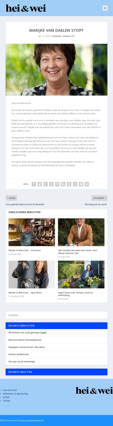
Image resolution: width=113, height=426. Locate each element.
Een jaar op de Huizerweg (22, 361)
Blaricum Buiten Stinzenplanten (25, 339)
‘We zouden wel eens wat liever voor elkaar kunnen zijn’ (77, 251)
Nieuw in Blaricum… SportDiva (25, 292)
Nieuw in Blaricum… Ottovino (25, 250)
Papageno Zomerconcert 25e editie (27, 347)
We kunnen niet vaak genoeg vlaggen (28, 332)
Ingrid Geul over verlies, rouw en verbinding (75, 294)
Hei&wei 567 (69, 36)
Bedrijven (57, 36)
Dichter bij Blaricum (19, 354)
